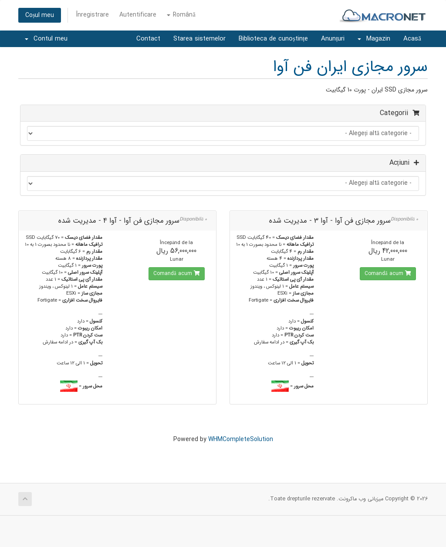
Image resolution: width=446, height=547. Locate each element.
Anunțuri (333, 39)
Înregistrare (92, 15)
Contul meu (46, 39)
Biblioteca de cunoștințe (273, 39)
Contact (148, 39)
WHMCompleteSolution (240, 439)
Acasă (412, 39)
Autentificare (137, 15)
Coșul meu (39, 15)
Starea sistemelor (199, 39)
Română (181, 15)
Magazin (374, 39)
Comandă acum (388, 273)
